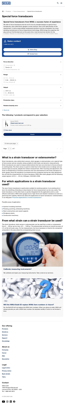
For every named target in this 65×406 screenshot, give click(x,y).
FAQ (6, 301)
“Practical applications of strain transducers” (27, 197)
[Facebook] (14, 402)
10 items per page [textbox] (10, 143)
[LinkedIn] (11, 402)
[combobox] (10, 143)
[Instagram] (7, 402)
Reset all (6, 110)
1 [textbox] (8, 148)
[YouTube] (3, 402)
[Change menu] (61, 3)
